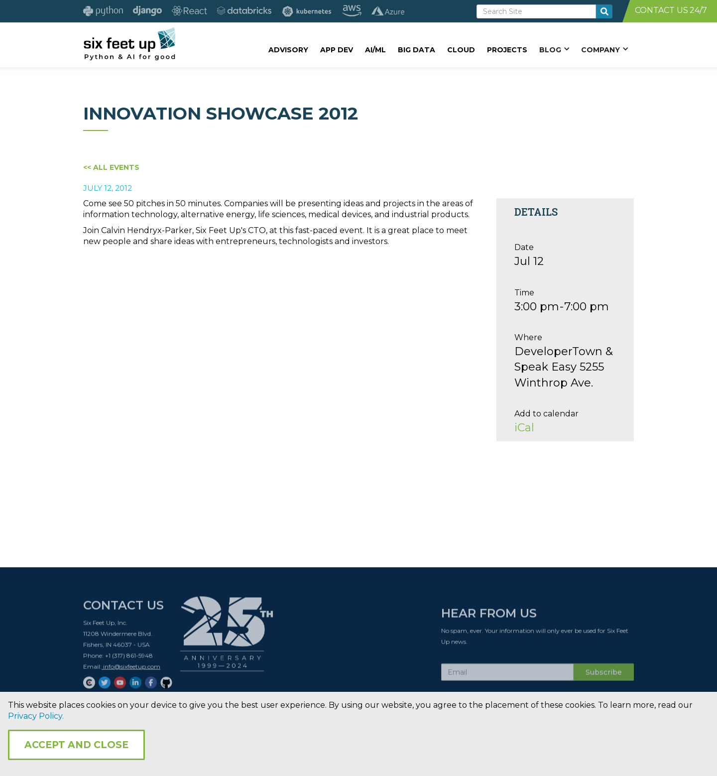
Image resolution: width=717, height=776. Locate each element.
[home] (129, 43)
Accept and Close (76, 745)
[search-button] (604, 11)
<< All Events (111, 167)
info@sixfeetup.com (131, 669)
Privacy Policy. (36, 716)
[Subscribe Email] (507, 674)
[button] (554, 49)
